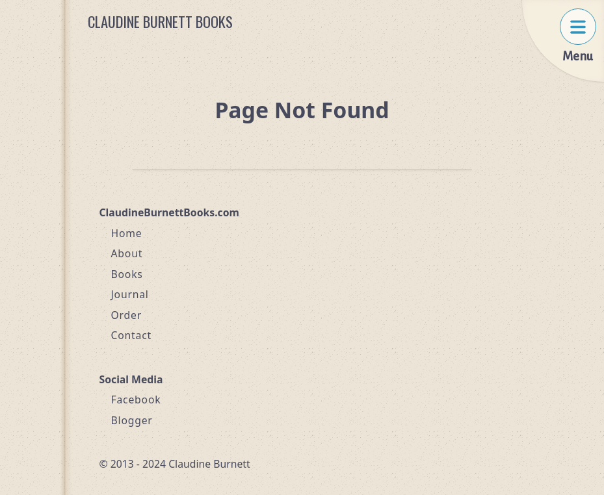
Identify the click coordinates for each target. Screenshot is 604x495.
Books (127, 274)
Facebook (136, 399)
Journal (130, 294)
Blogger (132, 420)
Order (126, 315)
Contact (131, 335)
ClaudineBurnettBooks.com (169, 212)
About (127, 253)
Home (126, 233)
